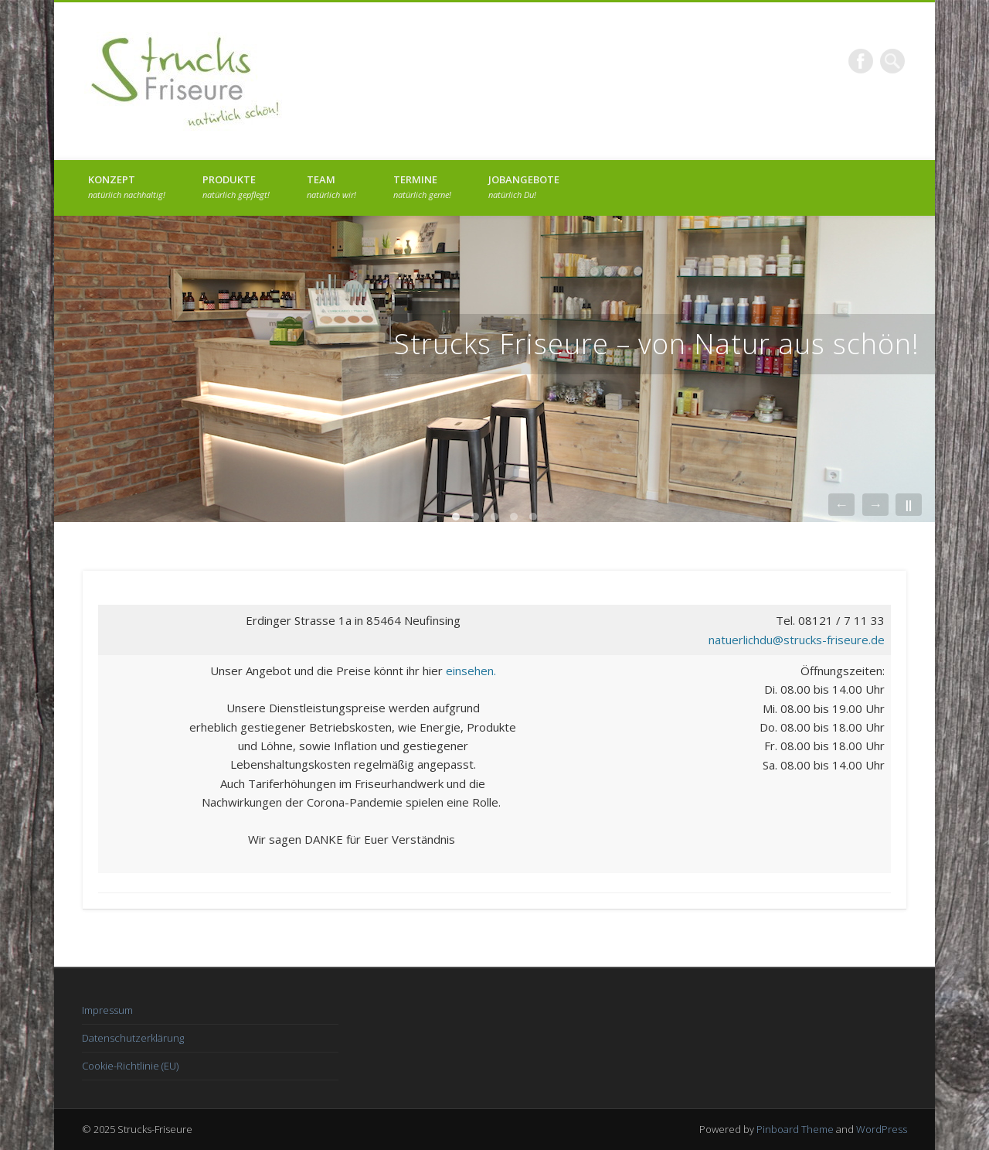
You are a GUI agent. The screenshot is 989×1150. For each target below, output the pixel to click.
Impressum (107, 1010)
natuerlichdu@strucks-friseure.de (797, 639)
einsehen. (471, 670)
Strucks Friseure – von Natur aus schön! (656, 344)
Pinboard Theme (795, 1129)
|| (909, 504)
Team (331, 186)
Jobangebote (523, 186)
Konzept (126, 186)
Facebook (860, 61)
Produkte (236, 186)
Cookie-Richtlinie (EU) (130, 1066)
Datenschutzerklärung (133, 1038)
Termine (422, 186)
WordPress (881, 1129)
